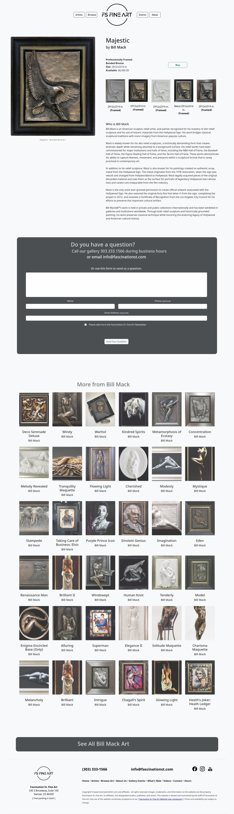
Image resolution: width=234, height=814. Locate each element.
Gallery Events (137, 780)
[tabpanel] (163, 152)
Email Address (117, 307)
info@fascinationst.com (122, 269)
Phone (147, 299)
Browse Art (107, 780)
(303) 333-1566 (94, 769)
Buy (178, 65)
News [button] (155, 14)
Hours (187, 780)
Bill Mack (118, 47)
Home (85, 780)
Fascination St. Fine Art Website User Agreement (160, 799)
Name (86, 299)
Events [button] (142, 14)
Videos (167, 780)
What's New (154, 780)
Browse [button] (92, 14)
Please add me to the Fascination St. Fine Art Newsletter (117, 315)
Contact (177, 780)
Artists (95, 780)
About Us (121, 780)
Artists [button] (79, 14)
